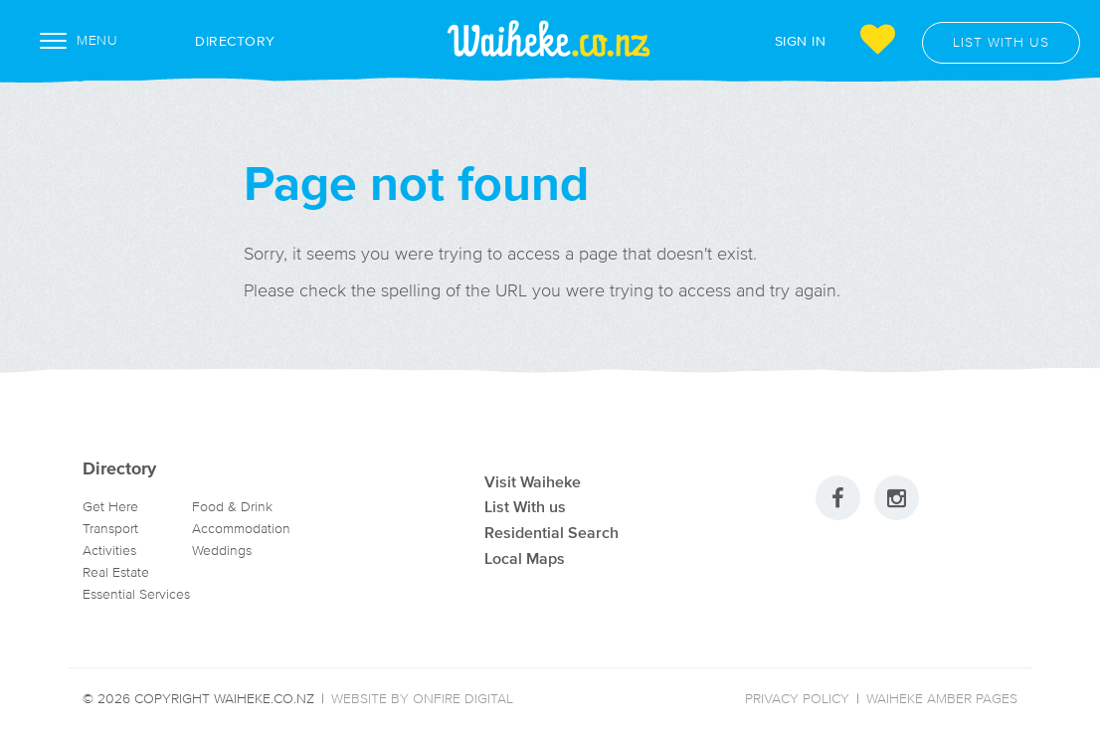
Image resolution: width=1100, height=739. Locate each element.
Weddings (222, 550)
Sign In (800, 40)
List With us (525, 506)
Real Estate (116, 572)
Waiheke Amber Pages (941, 698)
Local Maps (524, 558)
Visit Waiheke (532, 481)
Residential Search (551, 532)
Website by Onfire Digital (422, 698)
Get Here (110, 506)
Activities (109, 550)
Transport (110, 528)
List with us (1001, 42)
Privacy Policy (797, 698)
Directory (213, 41)
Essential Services (136, 594)
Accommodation (241, 528)
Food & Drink (232, 506)
